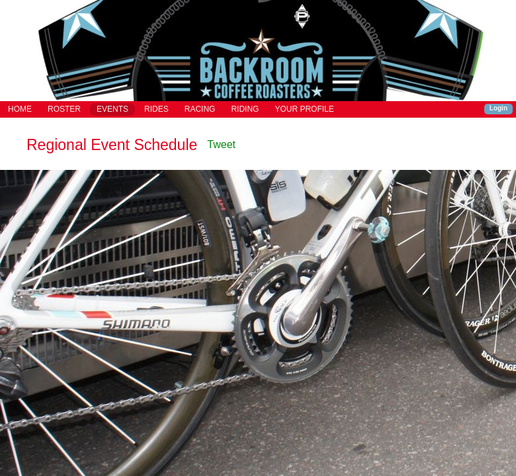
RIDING (245, 109)
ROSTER (64, 109)
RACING (200, 109)
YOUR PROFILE (304, 109)
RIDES (156, 109)
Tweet (221, 144)
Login (498, 108)
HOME (20, 109)
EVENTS (112, 109)
